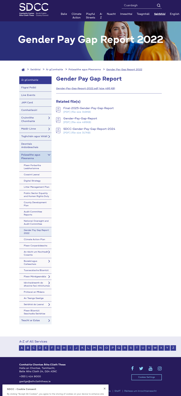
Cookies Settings (146, 377)
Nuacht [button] (111, 14)
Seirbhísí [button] (159, 14)
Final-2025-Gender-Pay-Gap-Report (88, 108)
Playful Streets (90, 16)
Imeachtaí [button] (126, 14)
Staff (117, 391)
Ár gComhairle (54, 69)
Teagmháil (143, 14)
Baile (64, 14)
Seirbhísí (35, 69)
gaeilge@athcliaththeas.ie (35, 381)
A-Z (101, 16)
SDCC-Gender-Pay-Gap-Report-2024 (89, 129)
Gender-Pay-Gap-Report (80, 118)
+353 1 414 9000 (30, 376)
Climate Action (76, 16)
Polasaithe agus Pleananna (85, 69)
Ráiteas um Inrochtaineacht (140, 391)
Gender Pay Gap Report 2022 (124, 69)
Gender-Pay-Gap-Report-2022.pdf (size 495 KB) (85, 88)
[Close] (105, 393)
